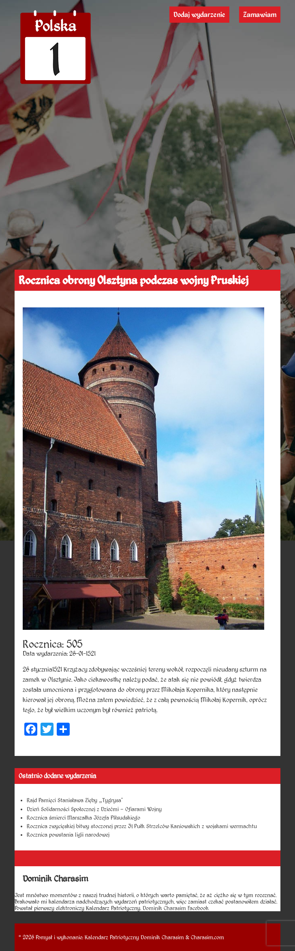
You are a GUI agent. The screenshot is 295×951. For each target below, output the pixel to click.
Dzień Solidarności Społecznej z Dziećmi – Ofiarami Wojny (94, 809)
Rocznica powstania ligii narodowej (68, 834)
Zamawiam (259, 15)
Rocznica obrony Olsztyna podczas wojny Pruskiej (133, 280)
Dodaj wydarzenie (199, 15)
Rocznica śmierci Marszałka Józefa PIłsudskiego (83, 817)
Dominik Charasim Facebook (176, 908)
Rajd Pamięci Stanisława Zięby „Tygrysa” (74, 800)
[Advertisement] (147, 209)
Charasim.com (207, 937)
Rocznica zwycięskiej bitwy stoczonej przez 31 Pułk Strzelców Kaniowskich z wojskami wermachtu (142, 826)
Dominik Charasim (162, 937)
